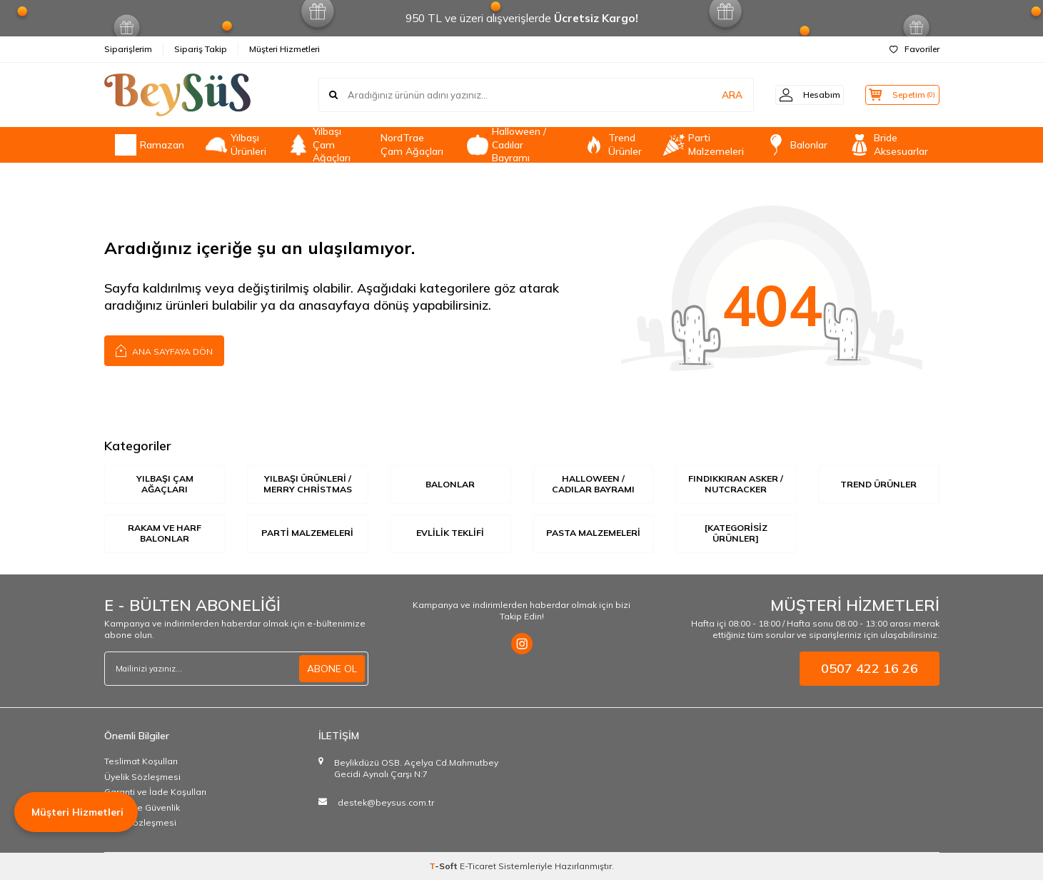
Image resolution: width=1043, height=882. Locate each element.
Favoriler (914, 49)
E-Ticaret (478, 868)
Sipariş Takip (200, 49)
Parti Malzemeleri (703, 144)
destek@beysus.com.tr (386, 804)
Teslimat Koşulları (141, 763)
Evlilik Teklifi (450, 534)
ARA (716, 94)
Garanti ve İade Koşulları (155, 794)
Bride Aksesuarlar (888, 144)
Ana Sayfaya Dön (164, 350)
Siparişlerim (128, 49)
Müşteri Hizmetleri (284, 49)
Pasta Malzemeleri (592, 535)
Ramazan (149, 145)
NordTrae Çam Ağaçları (412, 144)
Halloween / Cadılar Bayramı (506, 145)
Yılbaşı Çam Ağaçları (319, 145)
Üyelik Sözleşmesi (142, 779)
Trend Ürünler (612, 144)
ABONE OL (332, 670)
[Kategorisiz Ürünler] (736, 535)
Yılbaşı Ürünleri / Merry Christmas (307, 484)
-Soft (444, 868)
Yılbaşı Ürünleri (236, 144)
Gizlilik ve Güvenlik (142, 809)
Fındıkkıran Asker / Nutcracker (735, 484)
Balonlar (796, 145)
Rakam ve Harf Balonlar (165, 535)
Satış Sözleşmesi (140, 825)
